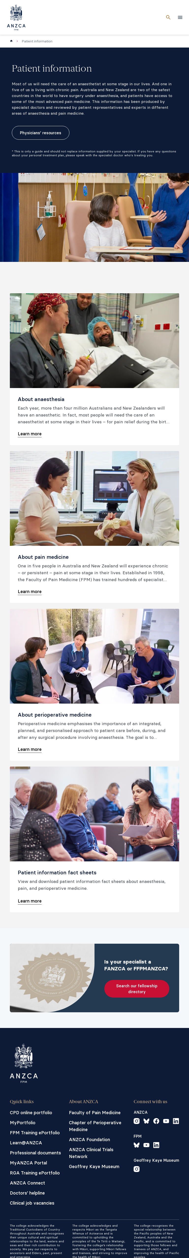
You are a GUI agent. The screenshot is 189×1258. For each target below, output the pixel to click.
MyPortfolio (22, 1122)
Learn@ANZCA (26, 1143)
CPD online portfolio (31, 1112)
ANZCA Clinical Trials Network (91, 1153)
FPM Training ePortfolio (35, 1133)
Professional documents (35, 1153)
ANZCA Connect (27, 1183)
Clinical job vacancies (32, 1203)
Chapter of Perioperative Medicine (95, 1126)
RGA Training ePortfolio (35, 1173)
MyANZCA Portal (28, 1163)
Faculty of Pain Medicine (95, 1112)
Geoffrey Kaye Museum (94, 1166)
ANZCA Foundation (89, 1139)
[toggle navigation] (180, 17)
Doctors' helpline (27, 1193)
